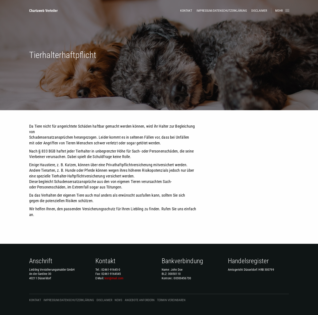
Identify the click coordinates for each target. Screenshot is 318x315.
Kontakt (186, 10)
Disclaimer (259, 10)
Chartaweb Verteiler (43, 11)
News (118, 300)
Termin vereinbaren (171, 300)
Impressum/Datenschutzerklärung (222, 10)
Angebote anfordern (140, 300)
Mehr (282, 10)
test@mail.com (113, 278)
